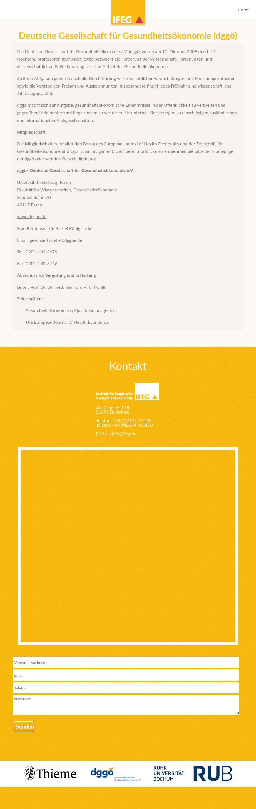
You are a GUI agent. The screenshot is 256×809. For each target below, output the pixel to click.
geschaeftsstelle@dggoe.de (56, 240)
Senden (25, 726)
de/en (244, 9)
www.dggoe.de (31, 216)
